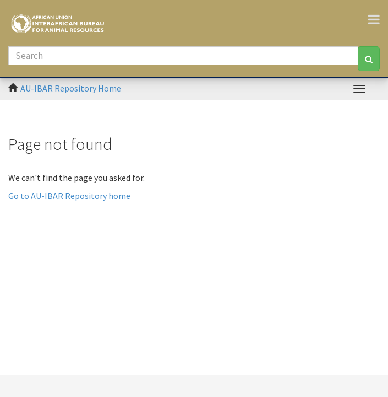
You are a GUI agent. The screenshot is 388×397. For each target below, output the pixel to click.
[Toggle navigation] (378, 19)
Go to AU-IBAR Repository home (69, 195)
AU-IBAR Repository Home (70, 88)
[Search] (183, 55)
